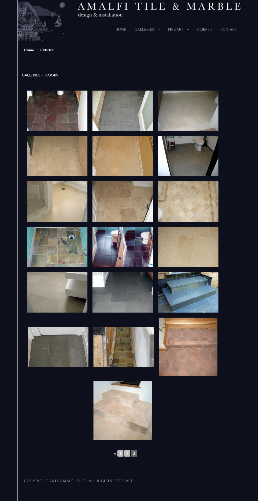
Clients (204, 29)
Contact (228, 29)
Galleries (147, 29)
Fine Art (179, 29)
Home (121, 29)
